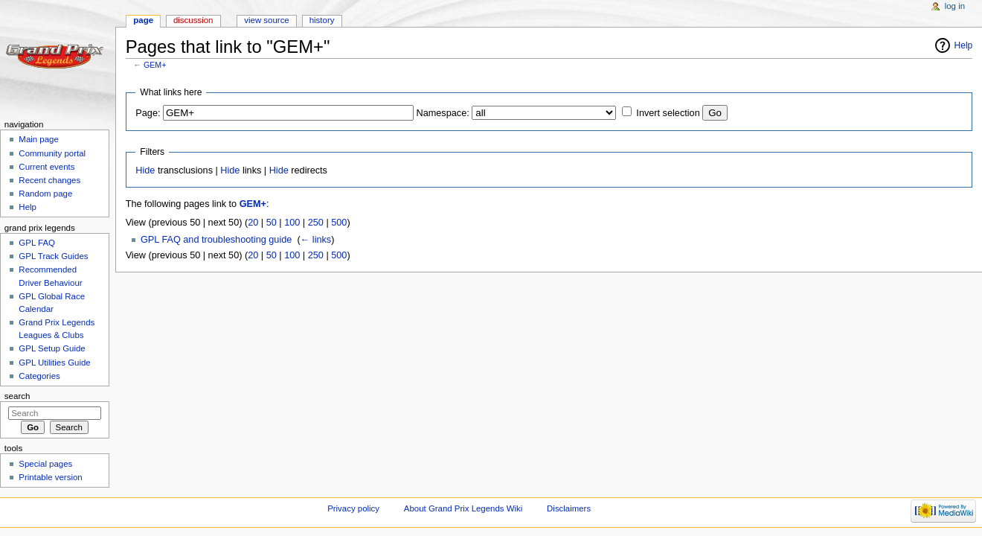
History (322, 20)
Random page (45, 193)
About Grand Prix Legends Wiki (463, 508)
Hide (145, 170)
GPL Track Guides (53, 256)
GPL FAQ (37, 242)
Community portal (52, 153)
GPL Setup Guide (52, 348)
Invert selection (667, 113)
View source (266, 20)
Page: (147, 113)
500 (339, 222)
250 (316, 222)
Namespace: (443, 113)
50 (271, 222)
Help (963, 45)
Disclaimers (569, 508)
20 (253, 222)
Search (17, 396)
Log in (955, 5)
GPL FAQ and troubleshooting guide (216, 239)
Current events (46, 166)
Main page (39, 139)
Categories (39, 375)
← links (316, 239)
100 (292, 222)
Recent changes (49, 180)
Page (143, 20)
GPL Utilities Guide (54, 362)
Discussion (193, 20)
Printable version (50, 477)
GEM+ (155, 64)
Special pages (45, 463)
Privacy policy (353, 508)
